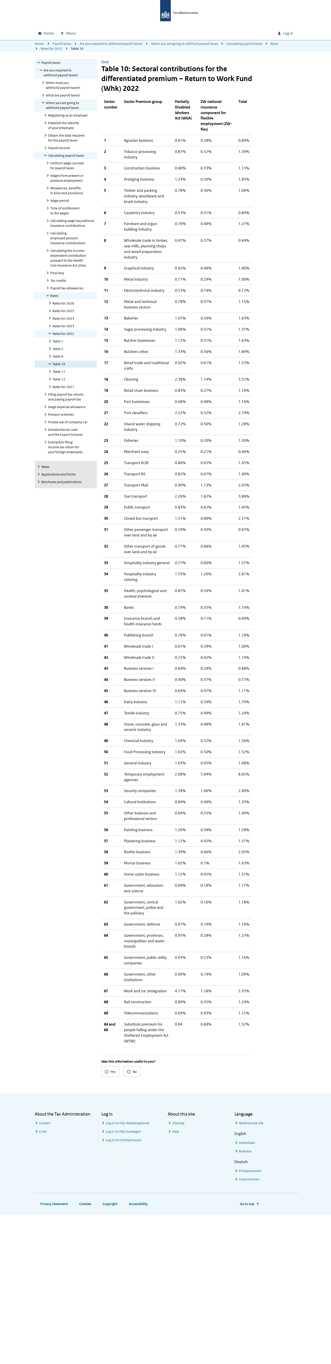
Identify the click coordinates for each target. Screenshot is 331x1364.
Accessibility (138, 1353)
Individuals (247, 1292)
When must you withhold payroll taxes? (63, 85)
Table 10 (59, 364)
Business (245, 1300)
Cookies (85, 1353)
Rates (274, 44)
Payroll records (59, 148)
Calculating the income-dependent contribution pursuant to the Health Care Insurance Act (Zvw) (68, 257)
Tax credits (58, 280)
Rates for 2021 (63, 387)
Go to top (247, 1353)
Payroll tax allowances (66, 288)
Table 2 (58, 349)
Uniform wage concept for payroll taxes (67, 165)
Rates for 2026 (63, 303)
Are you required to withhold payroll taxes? (111, 44)
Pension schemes (61, 414)
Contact (45, 1272)
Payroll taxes (62, 44)
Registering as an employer (68, 115)
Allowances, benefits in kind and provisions (66, 190)
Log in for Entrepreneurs (123, 1289)
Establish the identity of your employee (63, 125)
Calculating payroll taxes (244, 44)
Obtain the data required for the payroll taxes (66, 137)
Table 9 (58, 356)
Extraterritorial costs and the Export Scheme (65, 432)
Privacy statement (54, 1353)
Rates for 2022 (51, 48)
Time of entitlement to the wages (65, 210)
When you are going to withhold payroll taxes (184, 44)
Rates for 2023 (63, 326)
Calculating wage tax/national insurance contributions (72, 223)
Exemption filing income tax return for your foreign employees (65, 447)
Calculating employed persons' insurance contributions (67, 238)
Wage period (59, 200)
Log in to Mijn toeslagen (123, 1281)
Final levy (57, 273)
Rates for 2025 (63, 311)
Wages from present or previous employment (66, 178)
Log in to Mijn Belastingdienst (127, 1272)
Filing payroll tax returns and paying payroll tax (65, 396)
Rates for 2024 (63, 318)
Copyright (110, 1353)
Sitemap (178, 1272)
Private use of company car (67, 422)
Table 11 (59, 371)
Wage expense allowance (66, 407)
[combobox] (243, 33)
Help (175, 1281)
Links (43, 1281)
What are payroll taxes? (63, 95)
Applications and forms (58, 474)
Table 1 (58, 341)
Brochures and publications (61, 482)
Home (39, 44)
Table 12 (59, 379)
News (45, 467)
